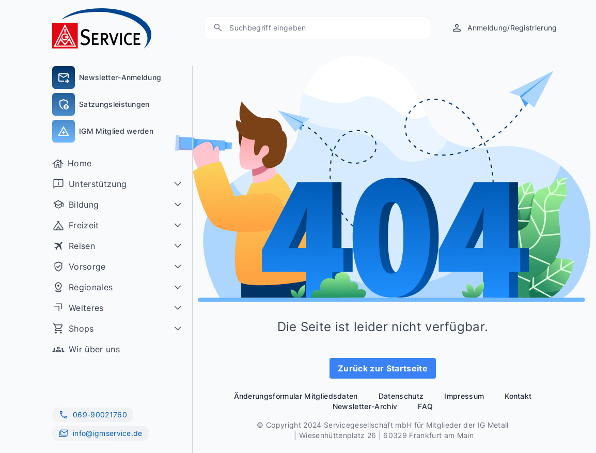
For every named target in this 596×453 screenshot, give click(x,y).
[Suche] (218, 27)
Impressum (464, 396)
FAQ (425, 406)
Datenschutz (401, 396)
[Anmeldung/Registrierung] (504, 27)
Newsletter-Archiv (365, 406)
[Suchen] (322, 28)
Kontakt (518, 396)
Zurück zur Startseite (383, 368)
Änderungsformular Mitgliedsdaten (296, 396)
